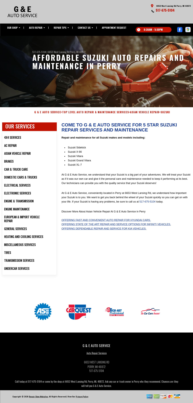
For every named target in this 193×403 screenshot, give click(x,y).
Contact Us (84, 27)
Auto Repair (35, 27)
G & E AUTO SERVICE (47, 113)
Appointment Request (114, 27)
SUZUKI (165, 113)
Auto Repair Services (97, 354)
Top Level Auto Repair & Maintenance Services (95, 113)
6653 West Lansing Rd (59, 52)
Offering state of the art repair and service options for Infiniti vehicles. (116, 225)
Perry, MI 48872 (78, 52)
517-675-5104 (165, 10)
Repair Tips (60, 27)
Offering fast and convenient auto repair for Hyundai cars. (106, 221)
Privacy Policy (82, 397)
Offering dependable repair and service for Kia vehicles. (104, 230)
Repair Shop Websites (38, 397)
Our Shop (12, 27)
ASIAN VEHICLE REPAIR (144, 113)
